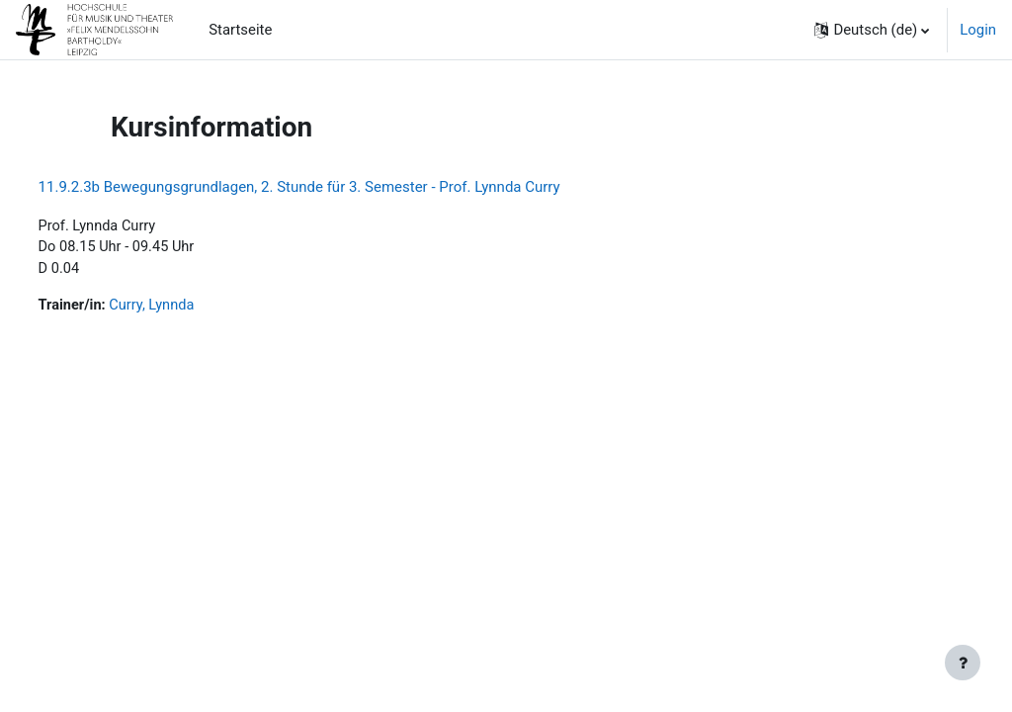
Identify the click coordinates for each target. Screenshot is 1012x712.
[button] (872, 29)
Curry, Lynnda (190, 307)
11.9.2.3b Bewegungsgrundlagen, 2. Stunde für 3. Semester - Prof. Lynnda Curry (336, 187)
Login (978, 30)
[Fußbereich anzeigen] (962, 662)
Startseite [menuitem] (240, 30)
